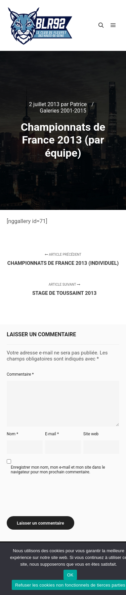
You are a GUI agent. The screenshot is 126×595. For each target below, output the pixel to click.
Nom (12, 434)
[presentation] (58, 493)
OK (70, 574)
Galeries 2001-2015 (63, 110)
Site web (90, 434)
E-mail (52, 434)
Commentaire (20, 374)
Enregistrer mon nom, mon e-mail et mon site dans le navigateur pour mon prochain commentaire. (58, 469)
